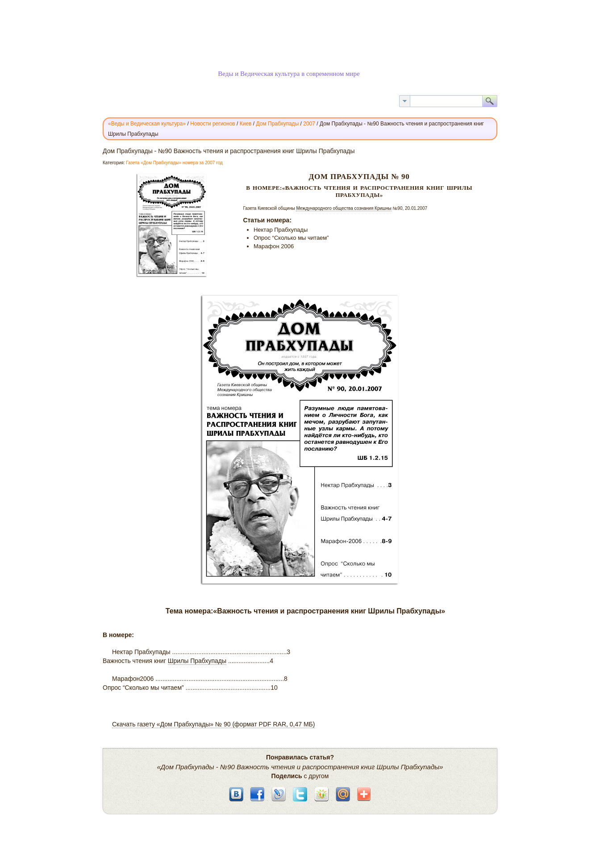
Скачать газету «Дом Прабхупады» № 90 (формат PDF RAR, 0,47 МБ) (213, 724)
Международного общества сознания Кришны (343, 208)
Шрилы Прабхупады (197, 660)
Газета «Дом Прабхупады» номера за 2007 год (174, 162)
